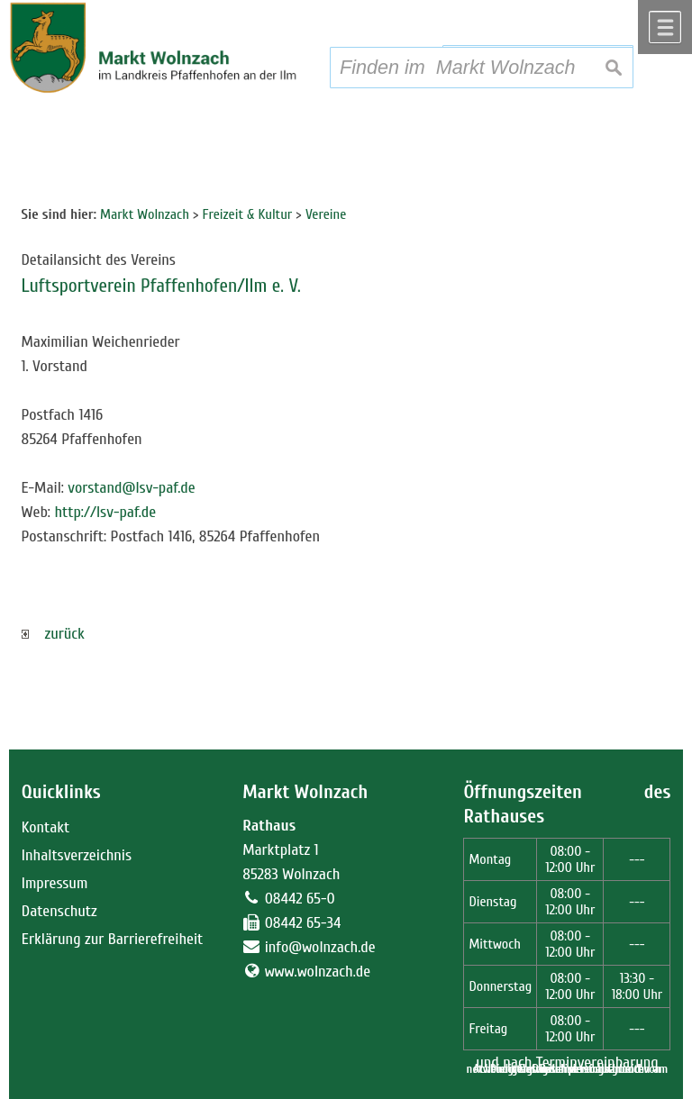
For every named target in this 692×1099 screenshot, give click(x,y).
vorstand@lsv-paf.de (131, 487)
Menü (665, 27)
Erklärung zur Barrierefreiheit (113, 939)
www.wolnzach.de (318, 971)
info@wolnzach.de (320, 947)
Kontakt (45, 827)
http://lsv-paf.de (105, 512)
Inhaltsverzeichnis (77, 855)
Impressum (55, 883)
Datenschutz (59, 911)
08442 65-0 (300, 898)
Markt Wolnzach (305, 792)
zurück (53, 633)
